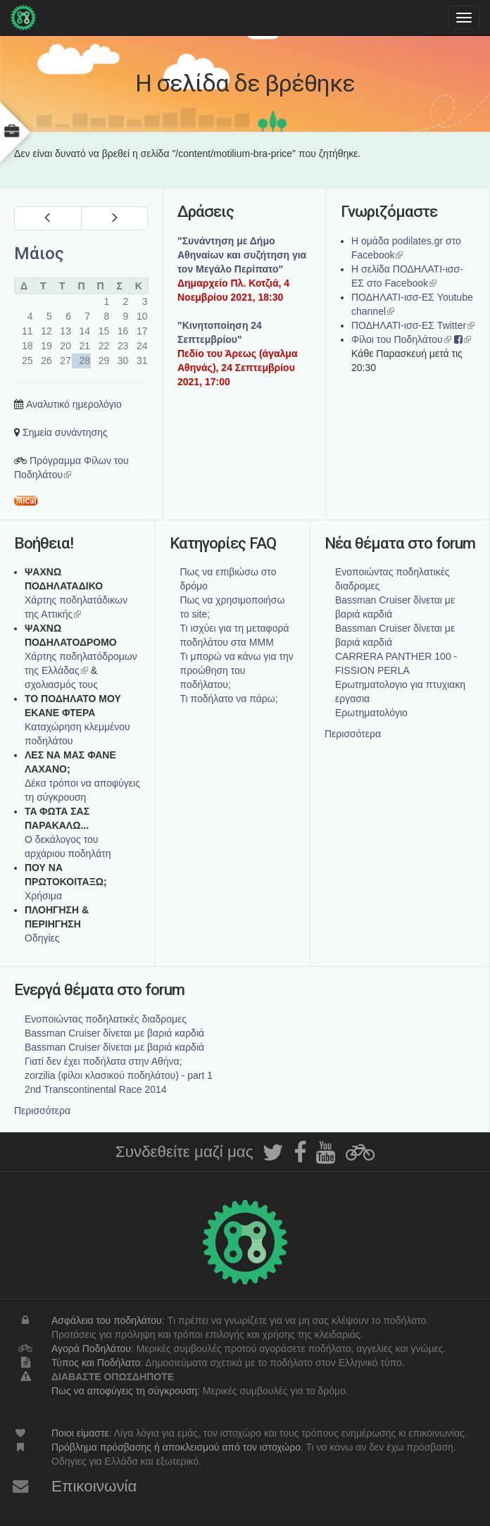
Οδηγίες (42, 938)
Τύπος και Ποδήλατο (95, 1362)
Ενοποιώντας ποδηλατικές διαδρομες (106, 1019)
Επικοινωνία (94, 1486)
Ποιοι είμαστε (80, 1433)
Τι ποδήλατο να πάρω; (229, 698)
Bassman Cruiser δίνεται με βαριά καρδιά (114, 1033)
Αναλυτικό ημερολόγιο (74, 404)
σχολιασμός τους (61, 684)
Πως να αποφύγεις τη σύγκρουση (124, 1390)
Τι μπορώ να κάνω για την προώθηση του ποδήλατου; (237, 670)
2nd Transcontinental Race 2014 (96, 1089)
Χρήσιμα (43, 895)
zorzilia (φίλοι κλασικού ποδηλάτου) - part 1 (119, 1075)
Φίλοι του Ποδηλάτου (401, 339)
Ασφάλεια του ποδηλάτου (106, 1320)
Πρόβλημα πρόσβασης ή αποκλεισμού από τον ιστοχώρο (176, 1447)
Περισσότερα (353, 733)
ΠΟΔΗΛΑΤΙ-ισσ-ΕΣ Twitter (413, 325)
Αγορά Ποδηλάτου (91, 1348)
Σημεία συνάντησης (65, 432)
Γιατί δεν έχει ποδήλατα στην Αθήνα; (103, 1061)
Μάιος (39, 253)
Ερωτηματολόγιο (371, 712)
